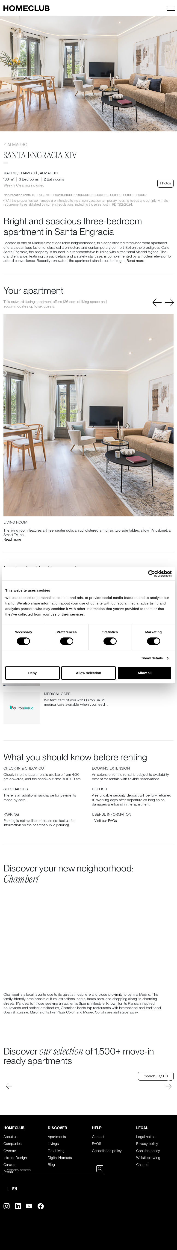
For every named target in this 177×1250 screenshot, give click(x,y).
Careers (9, 1164)
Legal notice (146, 1136)
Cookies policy (148, 1151)
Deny (32, 673)
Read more (135, 260)
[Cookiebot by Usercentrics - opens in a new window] (151, 573)
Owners (9, 1151)
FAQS (96, 1143)
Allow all (145, 673)
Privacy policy (147, 1143)
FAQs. (113, 820)
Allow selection (88, 673)
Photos (165, 183)
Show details (152, 658)
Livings (53, 1143)
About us (10, 1136)
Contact (98, 1136)
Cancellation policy (107, 1151)
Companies (12, 1143)
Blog (51, 1164)
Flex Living (56, 1151)
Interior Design (15, 1157)
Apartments (57, 1136)
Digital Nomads (60, 1157)
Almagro (15, 144)
